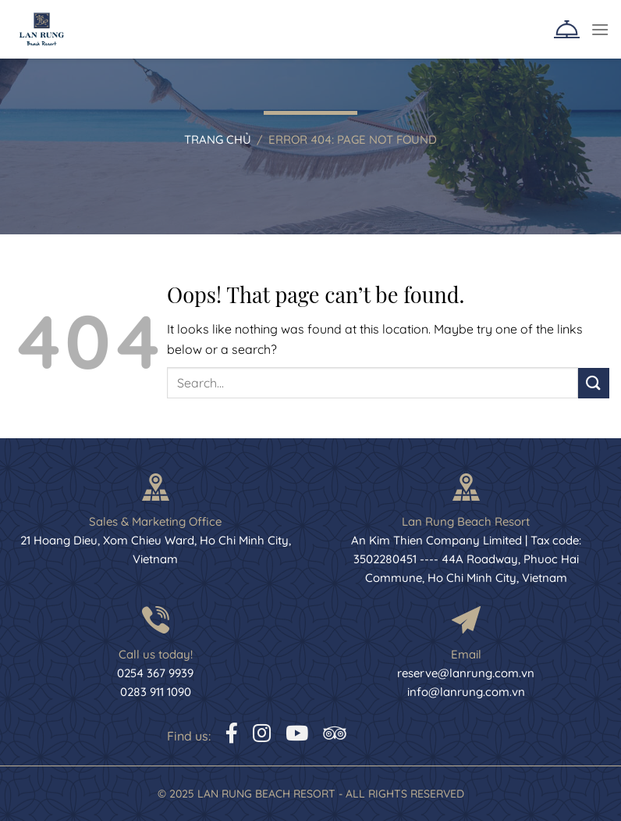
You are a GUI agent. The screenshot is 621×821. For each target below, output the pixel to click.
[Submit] (593, 383)
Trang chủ (217, 139)
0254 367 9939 (155, 673)
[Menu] (600, 29)
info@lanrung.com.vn (466, 691)
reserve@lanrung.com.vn (465, 673)
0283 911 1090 (155, 691)
